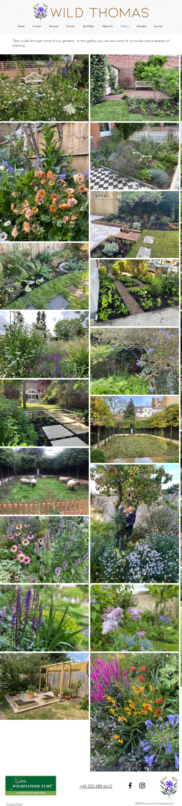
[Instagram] (142, 785)
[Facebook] (130, 785)
